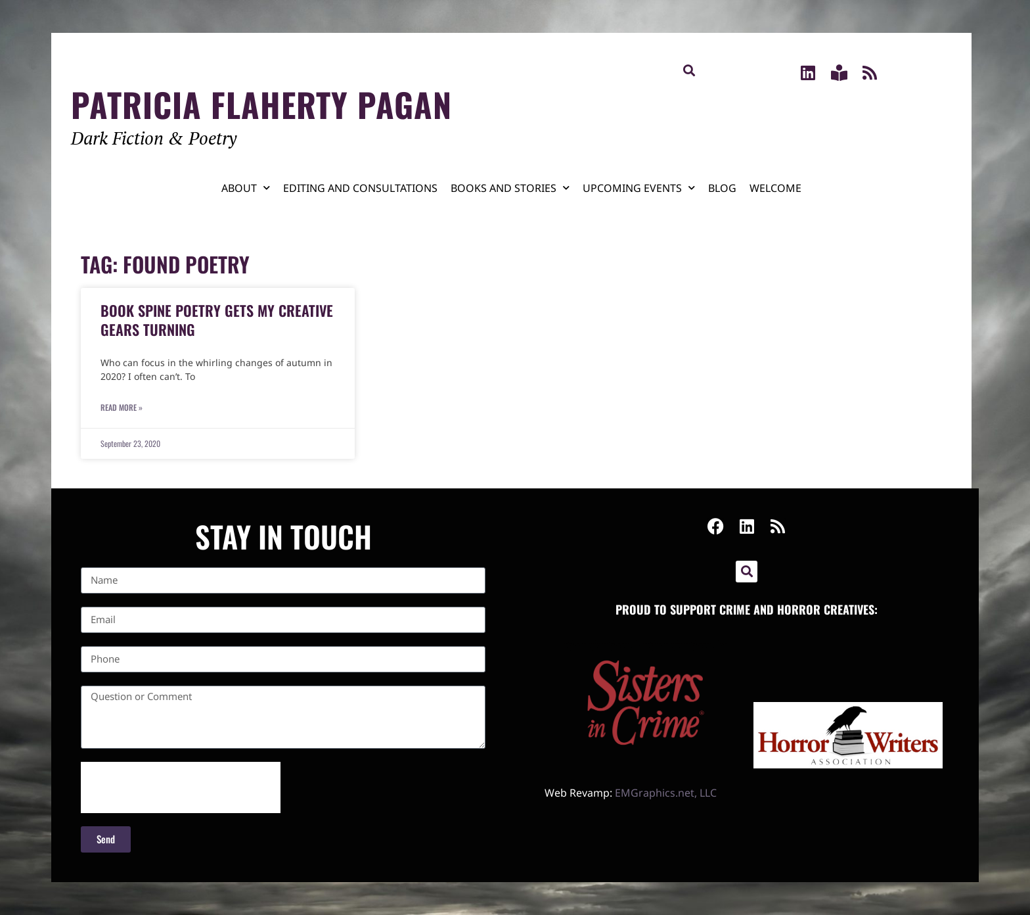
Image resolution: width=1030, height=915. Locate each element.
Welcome (775, 188)
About (245, 187)
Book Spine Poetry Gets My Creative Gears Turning (217, 320)
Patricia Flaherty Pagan (261, 104)
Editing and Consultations (360, 188)
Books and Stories (510, 187)
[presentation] (180, 787)
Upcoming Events (639, 187)
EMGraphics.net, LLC (666, 793)
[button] (689, 70)
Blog (722, 188)
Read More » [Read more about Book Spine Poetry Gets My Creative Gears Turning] (122, 407)
